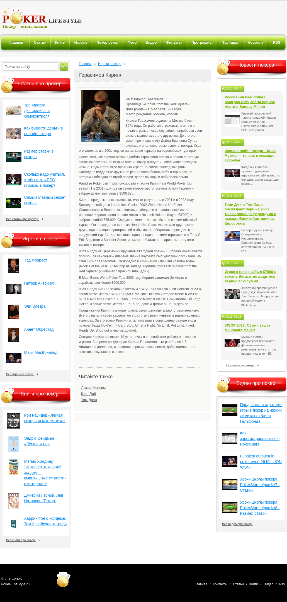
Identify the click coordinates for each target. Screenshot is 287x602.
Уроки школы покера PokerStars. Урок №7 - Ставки (259, 484)
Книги (253, 584)
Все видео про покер (239, 524)
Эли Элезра (34, 306)
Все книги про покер (23, 540)
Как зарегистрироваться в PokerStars (259, 438)
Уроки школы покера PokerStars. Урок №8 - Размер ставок (259, 508)
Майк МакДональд (40, 352)
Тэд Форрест (35, 260)
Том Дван (89, 400)
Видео (268, 584)
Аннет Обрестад (38, 329)
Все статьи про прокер (24, 219)
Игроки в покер (109, 64)
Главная (85, 64)
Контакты (220, 584)
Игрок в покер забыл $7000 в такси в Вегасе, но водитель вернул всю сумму (250, 276)
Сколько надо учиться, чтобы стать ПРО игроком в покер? (44, 180)
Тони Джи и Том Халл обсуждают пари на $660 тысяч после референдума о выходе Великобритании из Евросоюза (250, 213)
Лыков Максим (93, 387)
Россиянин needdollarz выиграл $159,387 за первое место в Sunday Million (250, 102)
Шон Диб (88, 394)
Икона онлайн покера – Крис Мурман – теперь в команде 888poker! (250, 155)
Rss (282, 584)
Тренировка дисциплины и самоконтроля (37, 110)
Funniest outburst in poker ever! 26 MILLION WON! (260, 461)
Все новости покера (242, 365)
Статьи (238, 584)
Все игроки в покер (22, 374)
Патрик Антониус (39, 283)
